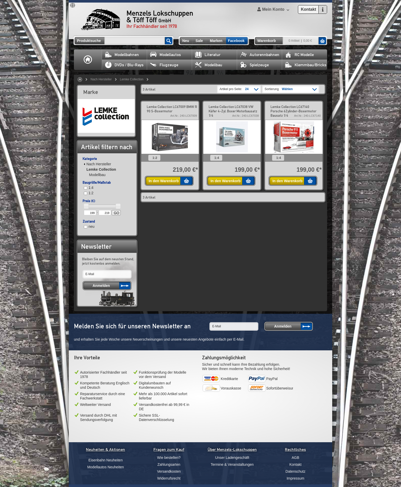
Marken (216, 41)
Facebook (236, 41)
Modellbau (208, 65)
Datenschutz (295, 471)
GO (116, 213)
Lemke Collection (131, 79)
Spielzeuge (254, 65)
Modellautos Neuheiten (105, 467)
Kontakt (295, 464)
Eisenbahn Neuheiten (105, 460)
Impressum (295, 478)
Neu (185, 41)
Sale (199, 41)
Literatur (207, 54)
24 (247, 89)
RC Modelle (299, 54)
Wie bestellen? (169, 458)
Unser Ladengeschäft (232, 458)
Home (88, 59)
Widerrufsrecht (169, 478)
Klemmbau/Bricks (305, 65)
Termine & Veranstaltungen (232, 464)
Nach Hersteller (101, 79)
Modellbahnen (122, 54)
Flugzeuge (164, 65)
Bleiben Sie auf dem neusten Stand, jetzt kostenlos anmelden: (108, 261)
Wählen (287, 89)
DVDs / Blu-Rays (124, 65)
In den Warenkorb (164, 181)
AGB (295, 458)
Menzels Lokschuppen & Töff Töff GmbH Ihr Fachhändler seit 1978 (137, 19)
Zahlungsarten (168, 464)
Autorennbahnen (259, 54)
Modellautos (165, 54)
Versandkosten (169, 471)
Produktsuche (89, 41)
